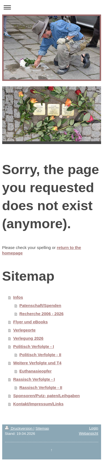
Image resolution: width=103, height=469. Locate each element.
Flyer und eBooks (30, 321)
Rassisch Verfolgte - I (34, 379)
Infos (18, 297)
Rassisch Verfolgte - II (41, 387)
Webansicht (88, 433)
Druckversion (19, 428)
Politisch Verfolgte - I (33, 346)
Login (93, 428)
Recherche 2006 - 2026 (42, 313)
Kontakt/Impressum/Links (38, 403)
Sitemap (42, 428)
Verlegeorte (24, 330)
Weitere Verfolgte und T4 (37, 362)
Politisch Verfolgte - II (41, 354)
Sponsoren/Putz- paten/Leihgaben (46, 395)
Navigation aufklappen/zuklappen (51, 7)
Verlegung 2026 (28, 338)
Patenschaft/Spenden (41, 305)
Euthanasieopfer (36, 371)
